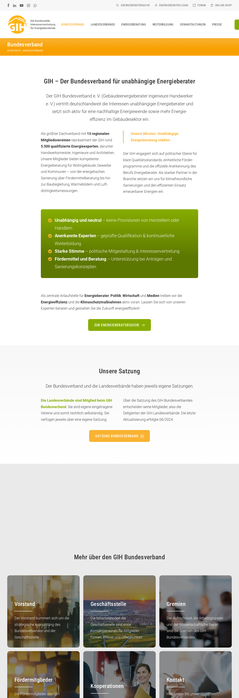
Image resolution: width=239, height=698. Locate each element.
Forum (201, 5)
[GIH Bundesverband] (31, 24)
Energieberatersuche (135, 5)
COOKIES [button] (13, 690)
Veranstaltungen (193, 24)
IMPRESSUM (70, 685)
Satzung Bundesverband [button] (119, 436)
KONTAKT (54, 685)
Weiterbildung (163, 24)
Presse (217, 24)
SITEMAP (27, 690)
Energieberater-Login (173, 5)
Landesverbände (103, 24)
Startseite (14, 50)
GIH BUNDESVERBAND (31, 685)
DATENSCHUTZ (89, 685)
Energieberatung (133, 24)
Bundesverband (72, 24)
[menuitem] (133, 5)
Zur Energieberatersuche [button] (119, 325)
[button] (8, 5)
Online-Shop (223, 5)
